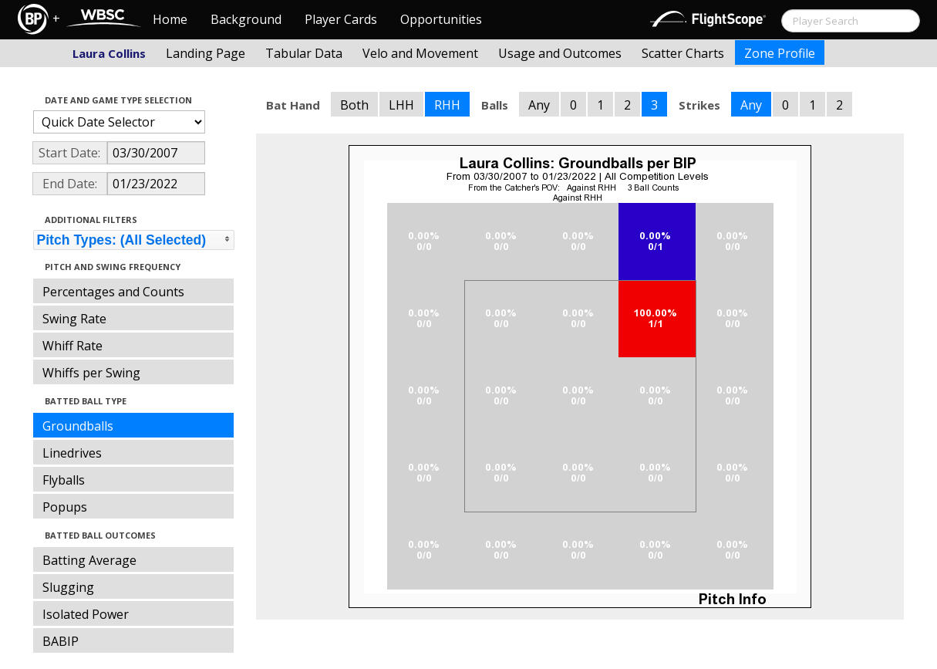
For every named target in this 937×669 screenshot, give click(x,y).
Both (354, 104)
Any (539, 104)
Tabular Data (303, 53)
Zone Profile (779, 53)
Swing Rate (74, 318)
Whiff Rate (72, 345)
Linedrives (72, 452)
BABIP (60, 641)
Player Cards (341, 19)
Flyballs (63, 479)
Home (170, 19)
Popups (64, 506)
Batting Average (89, 560)
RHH (447, 104)
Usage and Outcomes (560, 53)
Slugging (68, 587)
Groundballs (77, 425)
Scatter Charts (683, 53)
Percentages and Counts (113, 291)
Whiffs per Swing (91, 372)
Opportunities (441, 19)
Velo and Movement (420, 53)
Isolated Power (85, 614)
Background (246, 19)
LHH (401, 104)
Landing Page (205, 53)
